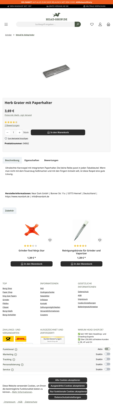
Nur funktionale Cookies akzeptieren (68, 391)
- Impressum (9, 401)
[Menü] (6, 24)
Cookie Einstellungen (87, 303)
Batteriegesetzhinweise (88, 306)
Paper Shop (7, 292)
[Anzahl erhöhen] (19, 132)
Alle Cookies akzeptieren (67, 380)
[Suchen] (78, 24)
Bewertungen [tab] (51, 160)
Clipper (6, 307)
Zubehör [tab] (9, 210)
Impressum (83, 299)
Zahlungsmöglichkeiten (50, 307)
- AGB (20, 401)
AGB (80, 295)
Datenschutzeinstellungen (67, 397)
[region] (56, 67)
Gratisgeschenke (47, 292)
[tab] (12, 160)
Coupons (44, 314)
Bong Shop (7, 288)
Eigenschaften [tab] (31, 160)
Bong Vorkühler (9, 314)
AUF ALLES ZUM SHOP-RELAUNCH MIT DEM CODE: (56, 2)
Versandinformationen (49, 311)
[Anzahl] (13, 132)
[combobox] (45, 24)
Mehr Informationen (22, 392)
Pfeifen (6, 303)
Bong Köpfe (8, 311)
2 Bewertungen (12, 125)
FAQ (42, 288)
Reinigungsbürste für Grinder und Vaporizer (81, 252)
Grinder (6, 299)
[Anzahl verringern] (7, 132)
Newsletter (44, 296)
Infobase (44, 299)
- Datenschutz (30, 401)
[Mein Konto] (100, 24)
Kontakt (43, 303)
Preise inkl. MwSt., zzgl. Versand (18, 115)
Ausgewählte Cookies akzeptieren (68, 385)
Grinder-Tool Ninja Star (32, 250)
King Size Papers (10, 296)
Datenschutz (83, 291)
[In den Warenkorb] (58, 132)
